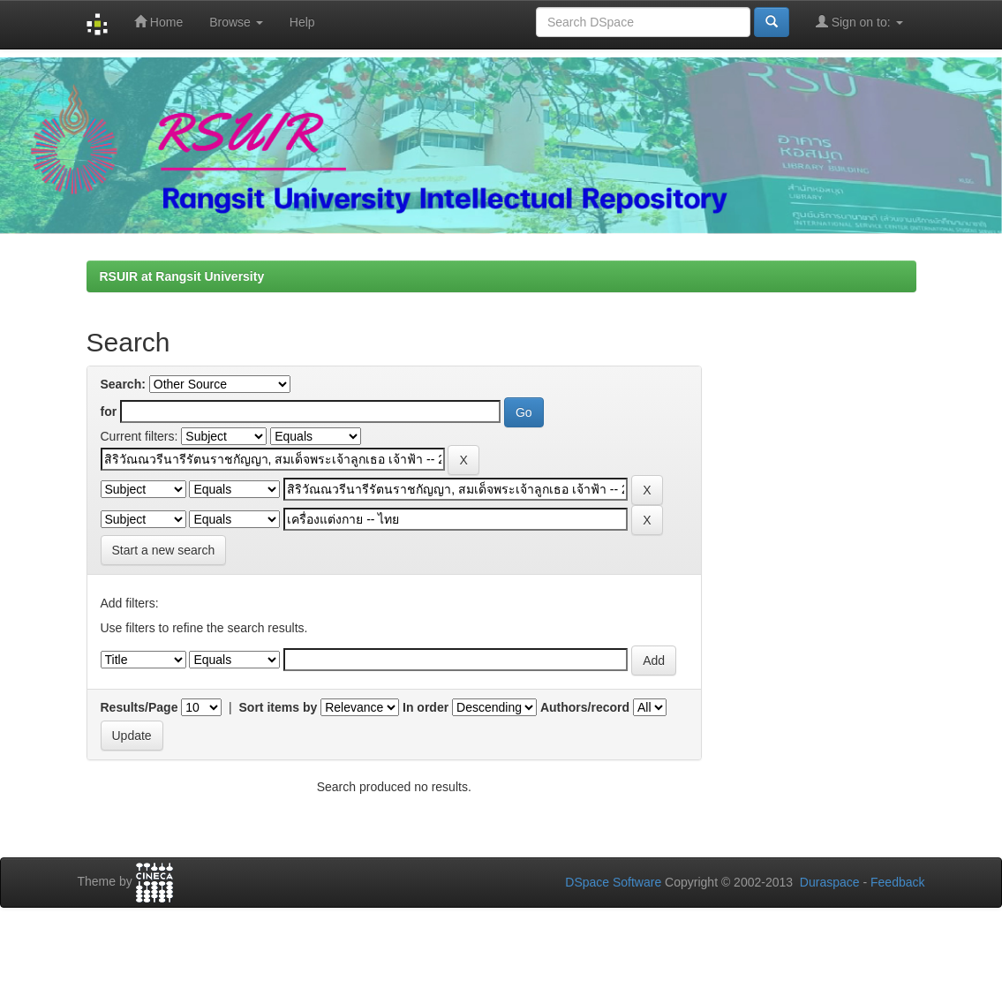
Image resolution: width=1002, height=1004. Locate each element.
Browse (236, 22)
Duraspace (830, 882)
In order (425, 707)
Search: (123, 384)
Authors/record (584, 707)
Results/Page (139, 707)
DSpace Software (613, 882)
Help (302, 22)
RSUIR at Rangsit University (182, 276)
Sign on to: (859, 21)
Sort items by (278, 707)
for (109, 411)
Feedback (897, 882)
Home (158, 21)
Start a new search (163, 550)
